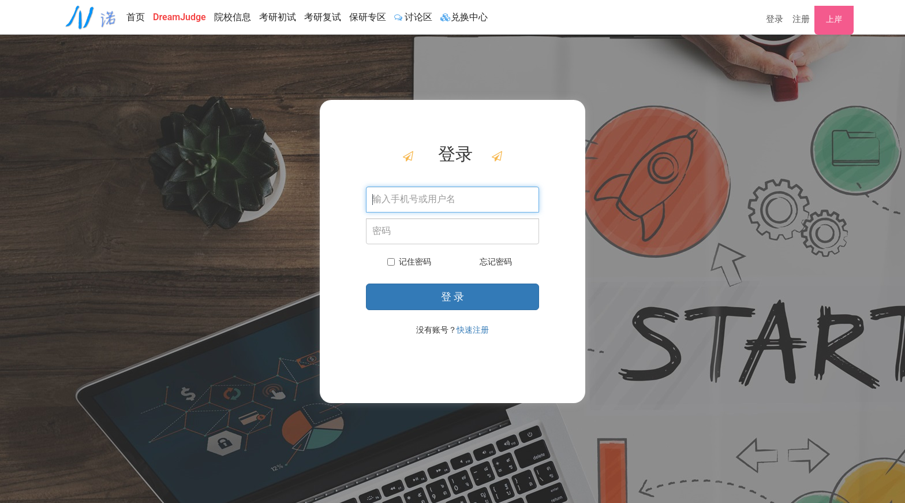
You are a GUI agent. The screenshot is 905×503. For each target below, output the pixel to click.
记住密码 (409, 261)
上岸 (834, 19)
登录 (774, 19)
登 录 (452, 296)
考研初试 (277, 17)
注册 (801, 19)
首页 (135, 17)
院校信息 (232, 17)
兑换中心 (464, 17)
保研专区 (367, 17)
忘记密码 (496, 261)
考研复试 (322, 17)
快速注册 (473, 329)
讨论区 (413, 17)
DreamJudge (179, 17)
